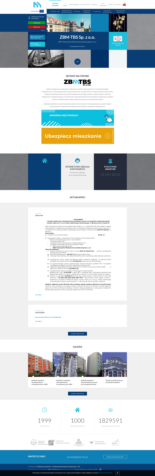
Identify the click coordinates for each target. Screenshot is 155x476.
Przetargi (77, 11)
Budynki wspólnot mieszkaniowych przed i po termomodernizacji (89, 382)
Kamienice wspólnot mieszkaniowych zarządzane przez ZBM (64, 382)
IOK (58, 11)
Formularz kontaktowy (115, 457)
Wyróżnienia (74, 4)
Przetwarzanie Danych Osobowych (64, 466)
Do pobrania (102, 4)
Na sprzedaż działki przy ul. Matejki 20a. (48, 317)
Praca (111, 4)
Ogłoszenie (39, 215)
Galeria (94, 4)
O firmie (65, 4)
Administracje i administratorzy (66, 11)
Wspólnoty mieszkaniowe (107, 11)
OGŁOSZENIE (39, 312)
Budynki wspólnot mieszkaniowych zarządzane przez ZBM (39, 382)
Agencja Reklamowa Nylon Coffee (88, 470)
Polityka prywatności (36, 44)
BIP (124, 4)
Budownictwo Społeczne (120, 11)
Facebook (97, 11)
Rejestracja (37, 27)
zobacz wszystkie (77, 333)
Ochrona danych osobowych (37, 37)
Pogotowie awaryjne (86, 11)
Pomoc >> (43, 30)
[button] (18, 41)
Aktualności (85, 4)
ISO (79, 466)
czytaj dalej (38, 294)
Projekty (53, 11)
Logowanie (37, 23)
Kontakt (117, 4)
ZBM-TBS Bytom (54, 470)
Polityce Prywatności (105, 473)
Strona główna (55, 4)
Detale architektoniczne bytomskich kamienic (114, 381)
